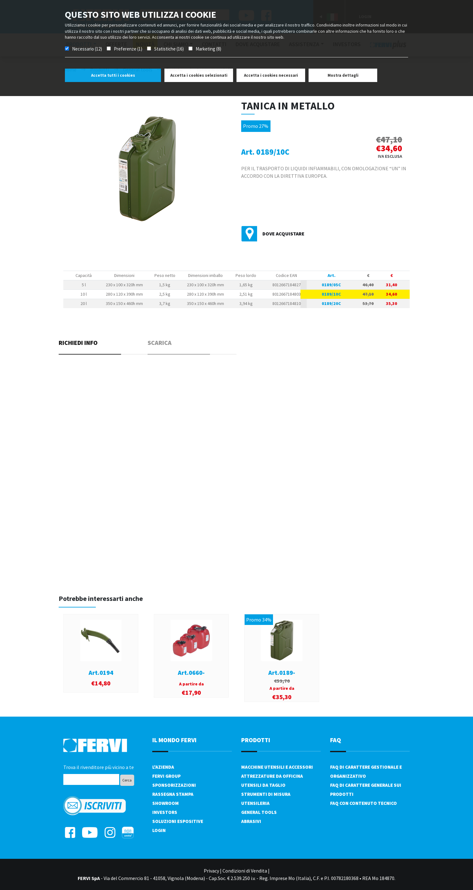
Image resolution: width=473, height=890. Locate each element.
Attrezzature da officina (272, 776)
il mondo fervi (174, 740)
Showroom (165, 803)
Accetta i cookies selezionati (198, 75)
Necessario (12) (87, 49)
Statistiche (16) (169, 49)
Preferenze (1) (128, 49)
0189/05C (331, 285)
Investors (164, 812)
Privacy (211, 871)
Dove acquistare (283, 233)
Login (159, 830)
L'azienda (163, 767)
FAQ (335, 740)
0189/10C (331, 294)
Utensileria (255, 803)
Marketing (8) (208, 49)
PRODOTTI (255, 740)
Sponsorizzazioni (174, 785)
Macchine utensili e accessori (277, 767)
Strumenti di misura (265, 794)
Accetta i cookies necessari (271, 75)
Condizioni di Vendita (244, 871)
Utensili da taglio (263, 785)
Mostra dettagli (343, 75)
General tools (259, 812)
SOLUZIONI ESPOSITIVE (177, 821)
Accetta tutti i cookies (113, 75)
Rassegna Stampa (172, 794)
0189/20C (331, 303)
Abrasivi (251, 821)
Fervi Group (166, 776)
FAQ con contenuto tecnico (363, 803)
